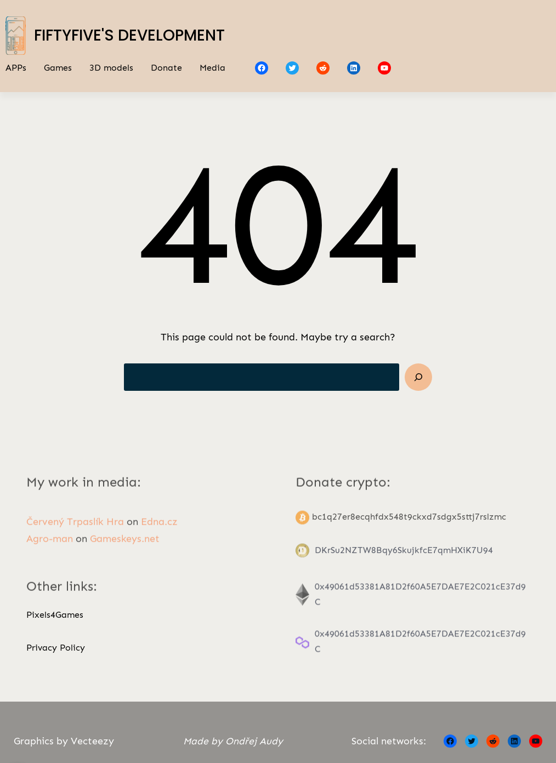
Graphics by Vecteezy (64, 741)
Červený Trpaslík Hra (75, 530)
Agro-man (49, 547)
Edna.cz (159, 530)
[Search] (418, 377)
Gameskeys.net (125, 547)
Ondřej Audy (254, 741)
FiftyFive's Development (129, 35)
